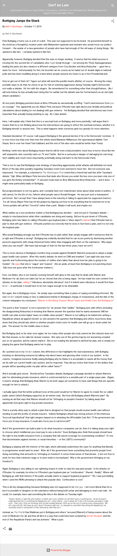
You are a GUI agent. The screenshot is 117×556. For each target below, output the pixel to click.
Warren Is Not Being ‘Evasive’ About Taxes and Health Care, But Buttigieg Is (75, 300)
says (17, 264)
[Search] (113, 6)
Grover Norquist (95, 516)
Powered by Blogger (58, 550)
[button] (113, 21)
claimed (87, 220)
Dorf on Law (58, 5)
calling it (27, 282)
